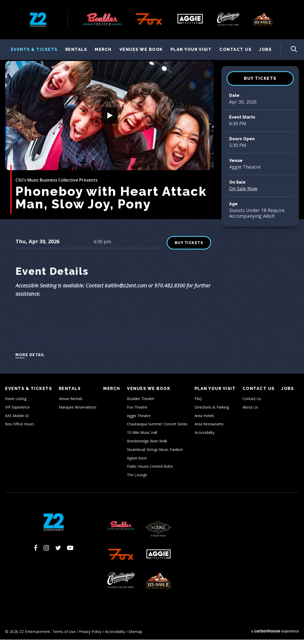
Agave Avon (137, 460)
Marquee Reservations (78, 409)
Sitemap (135, 633)
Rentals (76, 49)
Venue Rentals (71, 400)
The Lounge (137, 477)
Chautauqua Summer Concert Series (157, 426)
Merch (103, 49)
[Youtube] (70, 550)
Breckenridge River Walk (147, 443)
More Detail (30, 357)
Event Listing (15, 400)
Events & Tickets (34, 49)
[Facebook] (35, 550)
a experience (275, 633)
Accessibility (204, 434)
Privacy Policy (90, 633)
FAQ (198, 400)
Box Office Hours (19, 426)
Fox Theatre (137, 409)
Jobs (265, 49)
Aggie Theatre (138, 417)
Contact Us (235, 49)
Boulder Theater (140, 400)
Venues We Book (141, 49)
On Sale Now (243, 190)
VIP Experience (17, 409)
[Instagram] (46, 550)
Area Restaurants (209, 426)
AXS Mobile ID (17, 417)
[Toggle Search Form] (289, 49)
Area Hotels (204, 417)
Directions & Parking (212, 409)
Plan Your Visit (191, 49)
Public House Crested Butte (150, 468)
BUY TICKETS (260, 80)
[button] (109, 117)
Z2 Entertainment (38, 19)
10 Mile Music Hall (142, 434)
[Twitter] (58, 550)
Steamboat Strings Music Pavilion (155, 451)
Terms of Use (63, 633)
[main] (152, 217)
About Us (250, 409)
